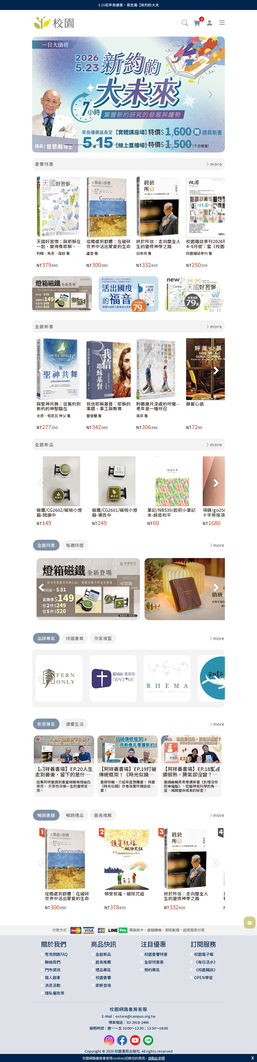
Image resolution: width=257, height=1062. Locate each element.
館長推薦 (103, 962)
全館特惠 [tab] (46, 545)
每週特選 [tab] (75, 545)
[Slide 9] (148, 145)
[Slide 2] (78, 145)
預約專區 (152, 969)
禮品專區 (103, 969)
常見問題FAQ (56, 954)
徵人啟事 (52, 977)
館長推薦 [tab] (103, 815)
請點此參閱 (156, 1058)
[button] (185, 23)
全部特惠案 (154, 962)
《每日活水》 (205, 962)
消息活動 (52, 985)
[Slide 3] (88, 145)
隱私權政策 (54, 993)
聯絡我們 (52, 962)
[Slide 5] (108, 145)
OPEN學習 (203, 977)
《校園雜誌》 (205, 969)
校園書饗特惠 (156, 954)
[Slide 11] (168, 145)
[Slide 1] (69, 145)
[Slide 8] (138, 145)
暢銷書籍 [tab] (46, 815)
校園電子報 (204, 954)
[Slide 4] (98, 145)
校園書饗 (103, 977)
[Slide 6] (118, 145)
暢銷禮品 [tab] (75, 815)
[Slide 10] (158, 145)
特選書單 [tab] (75, 638)
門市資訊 (52, 969)
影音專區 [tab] (46, 724)
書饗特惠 (44, 164)
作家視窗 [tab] (103, 638)
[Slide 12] (178, 145)
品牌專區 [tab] (46, 638)
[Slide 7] (128, 145)
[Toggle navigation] (222, 22)
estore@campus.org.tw (135, 1016)
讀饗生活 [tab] (75, 724)
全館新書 (44, 326)
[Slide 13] (188, 145)
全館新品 (44, 444)
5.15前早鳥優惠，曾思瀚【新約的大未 (128, 4)
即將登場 (103, 985)
